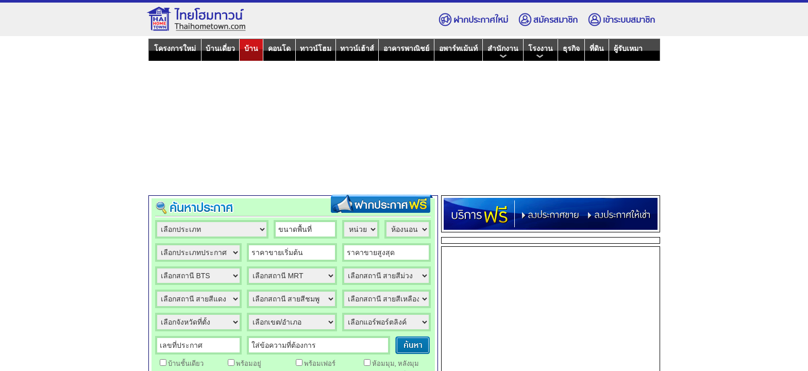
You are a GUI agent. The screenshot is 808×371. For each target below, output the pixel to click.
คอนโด (279, 48)
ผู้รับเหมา (628, 48)
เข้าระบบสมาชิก (621, 20)
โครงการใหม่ (175, 48)
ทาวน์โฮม (315, 48)
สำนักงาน (502, 51)
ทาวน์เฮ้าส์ (357, 48)
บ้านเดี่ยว (220, 48)
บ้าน (251, 48)
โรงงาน (540, 51)
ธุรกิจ (571, 48)
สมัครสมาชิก (548, 20)
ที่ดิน (597, 48)
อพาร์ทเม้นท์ (458, 48)
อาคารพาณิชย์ (406, 48)
